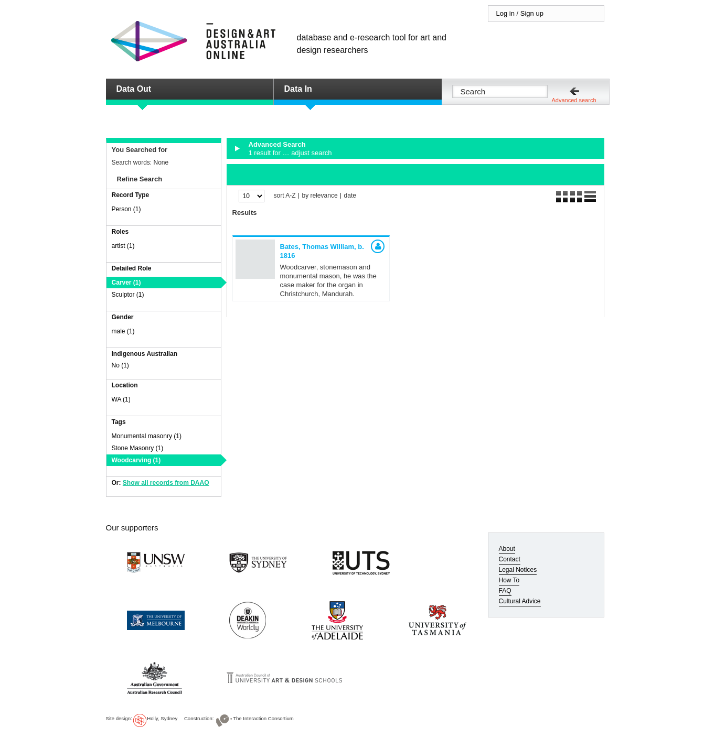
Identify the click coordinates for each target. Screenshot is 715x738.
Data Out (134, 88)
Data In (298, 88)
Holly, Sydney (162, 718)
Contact (509, 559)
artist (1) (123, 245)
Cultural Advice (520, 601)
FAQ (505, 590)
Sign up (531, 13)
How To (509, 580)
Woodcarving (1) (136, 460)
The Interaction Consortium (263, 718)
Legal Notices (518, 569)
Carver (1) (126, 282)
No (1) (120, 365)
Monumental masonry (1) (147, 436)
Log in (505, 13)
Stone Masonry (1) (138, 448)
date (350, 196)
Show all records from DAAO (166, 482)
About (507, 548)
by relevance (320, 196)
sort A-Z (285, 196)
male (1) (123, 331)
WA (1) (121, 399)
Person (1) (126, 209)
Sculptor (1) (128, 294)
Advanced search (574, 100)
